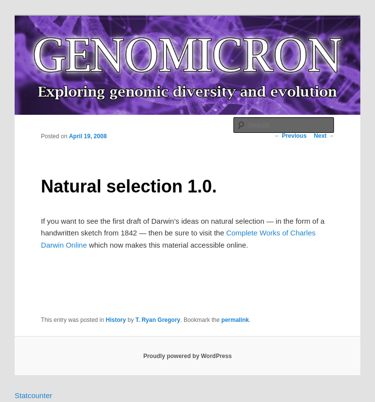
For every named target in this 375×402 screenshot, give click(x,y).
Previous (290, 135)
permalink (235, 320)
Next (324, 135)
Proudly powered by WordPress (187, 356)
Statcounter (33, 395)
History (116, 320)
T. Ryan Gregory (157, 320)
